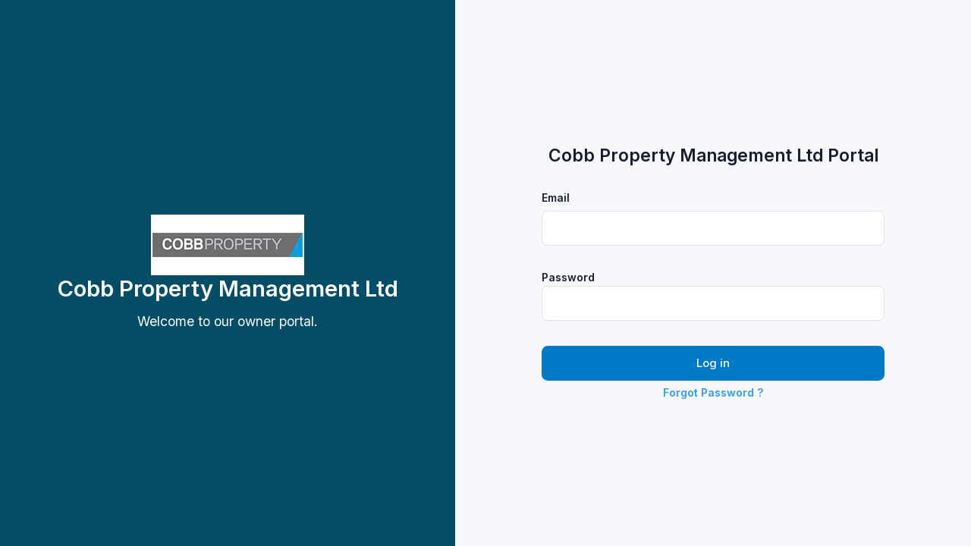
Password (568, 277)
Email (556, 197)
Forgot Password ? (713, 392)
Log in (713, 363)
